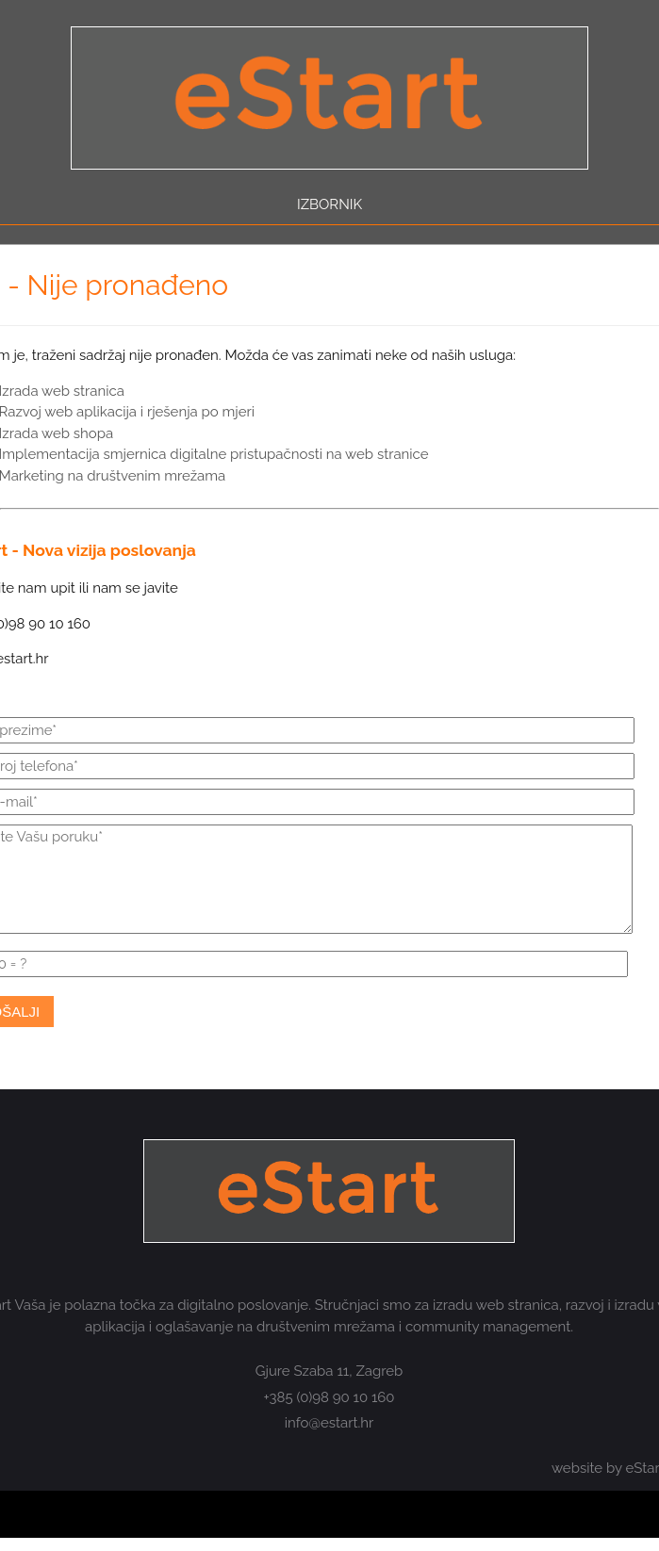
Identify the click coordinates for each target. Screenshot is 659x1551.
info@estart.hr (329, 1422)
